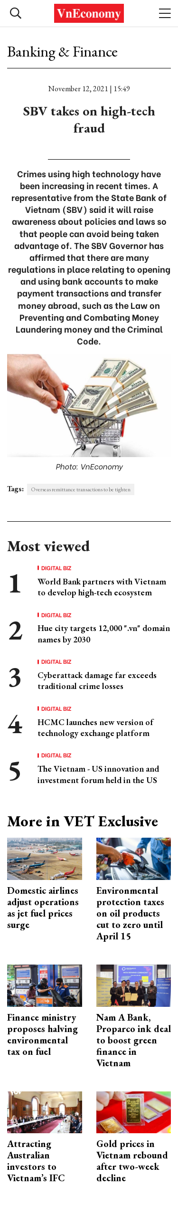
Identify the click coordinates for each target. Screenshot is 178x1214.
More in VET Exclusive (82, 821)
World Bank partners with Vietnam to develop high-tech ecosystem (101, 587)
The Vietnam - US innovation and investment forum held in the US (98, 774)
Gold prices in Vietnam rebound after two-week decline (132, 1161)
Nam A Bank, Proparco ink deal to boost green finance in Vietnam (133, 1040)
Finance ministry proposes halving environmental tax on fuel (42, 1034)
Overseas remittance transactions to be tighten (81, 489)
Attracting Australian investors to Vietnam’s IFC (36, 1161)
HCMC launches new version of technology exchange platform (95, 727)
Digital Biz (56, 568)
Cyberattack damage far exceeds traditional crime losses (97, 680)
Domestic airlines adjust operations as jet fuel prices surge (43, 907)
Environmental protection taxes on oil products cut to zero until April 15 (130, 913)
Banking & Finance (62, 51)
